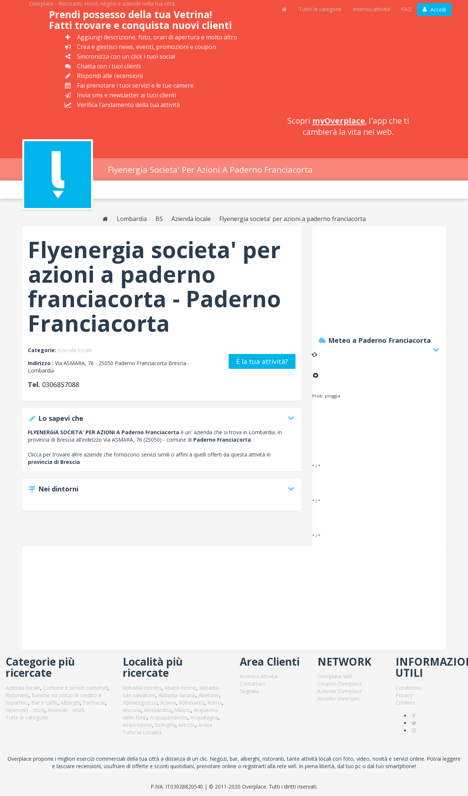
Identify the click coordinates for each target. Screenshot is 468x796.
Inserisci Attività (258, 676)
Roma (214, 702)
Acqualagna (204, 717)
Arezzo (186, 724)
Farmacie (94, 702)
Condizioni (408, 687)
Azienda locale (75, 350)
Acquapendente (168, 717)
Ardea (205, 724)
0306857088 (60, 384)
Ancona (132, 710)
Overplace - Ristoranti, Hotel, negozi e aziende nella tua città (102, 3)
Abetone (209, 695)
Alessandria (157, 710)
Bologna (165, 724)
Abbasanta (191, 702)
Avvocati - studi (66, 710)
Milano (182, 710)
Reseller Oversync (338, 698)
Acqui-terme (137, 724)
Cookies (405, 702)
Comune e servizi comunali (75, 687)
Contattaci (252, 683)
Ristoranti (17, 695)
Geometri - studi (25, 710)
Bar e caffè (44, 702)
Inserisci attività (371, 9)
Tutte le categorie (320, 9)
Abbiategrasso (140, 702)
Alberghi (70, 702)
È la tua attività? (262, 361)
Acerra (168, 702)
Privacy (404, 695)
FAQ (406, 9)
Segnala (249, 691)
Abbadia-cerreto (142, 687)
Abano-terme (180, 687)
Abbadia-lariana (177, 695)
